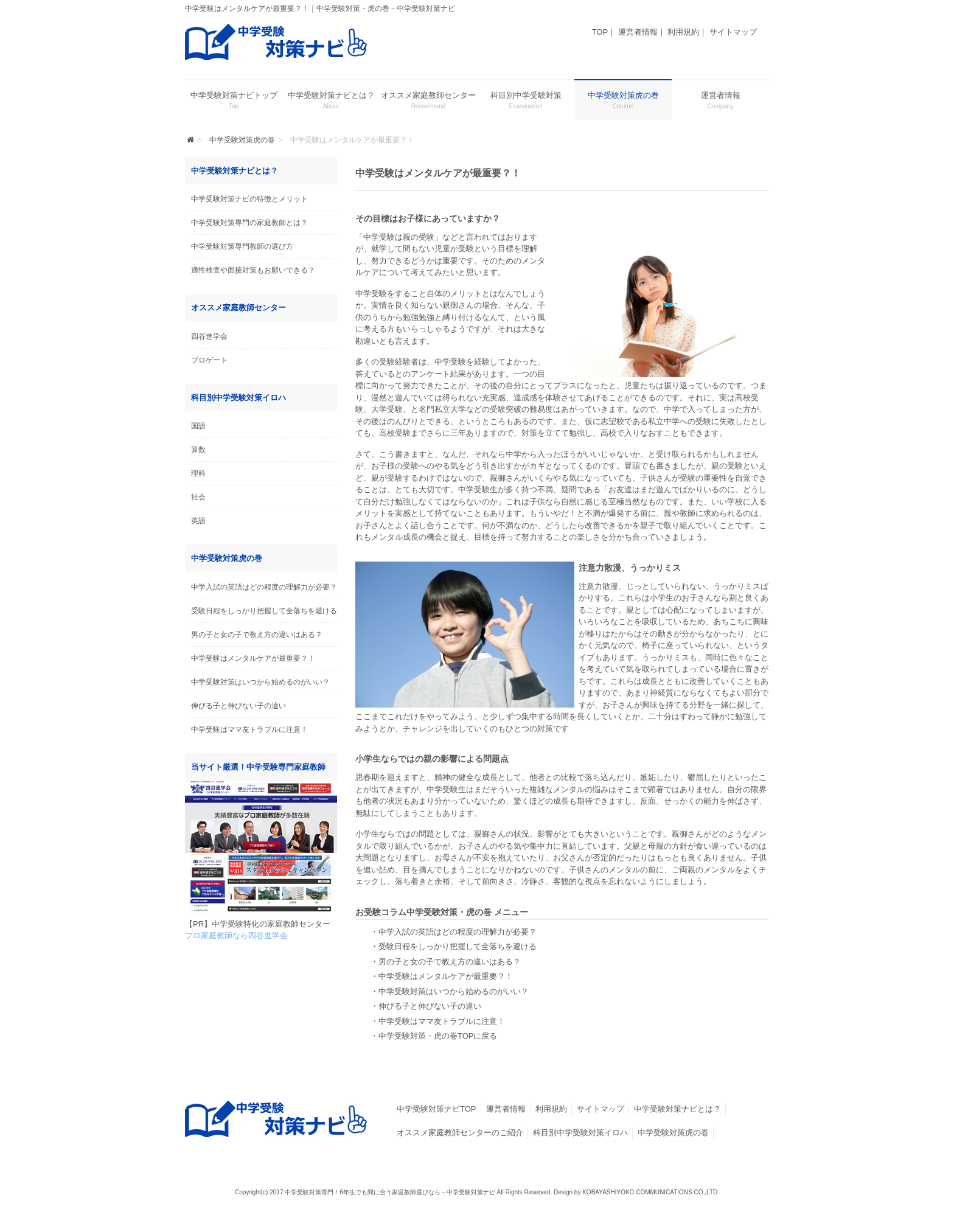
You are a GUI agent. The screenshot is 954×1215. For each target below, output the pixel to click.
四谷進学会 (209, 336)
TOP (600, 32)
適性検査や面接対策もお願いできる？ (253, 270)
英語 (198, 521)
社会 (198, 497)
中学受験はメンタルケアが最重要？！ (253, 658)
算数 (198, 449)
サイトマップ (733, 32)
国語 (198, 426)
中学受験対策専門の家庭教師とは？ (249, 222)
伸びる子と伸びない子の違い (238, 705)
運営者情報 (638, 32)
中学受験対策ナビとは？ (677, 1108)
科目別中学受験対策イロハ (580, 1132)
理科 (198, 473)
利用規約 (683, 32)
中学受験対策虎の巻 (673, 1132)
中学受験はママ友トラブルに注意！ (249, 729)
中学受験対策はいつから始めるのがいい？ (260, 682)
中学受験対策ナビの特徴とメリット (249, 199)
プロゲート (209, 360)
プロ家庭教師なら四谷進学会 (236, 935)
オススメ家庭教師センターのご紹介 (460, 1132)
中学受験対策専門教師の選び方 (242, 246)
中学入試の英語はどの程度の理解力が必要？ (264, 587)
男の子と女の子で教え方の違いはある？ (256, 634)
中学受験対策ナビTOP (436, 1108)
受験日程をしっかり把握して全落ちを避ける (264, 611)
